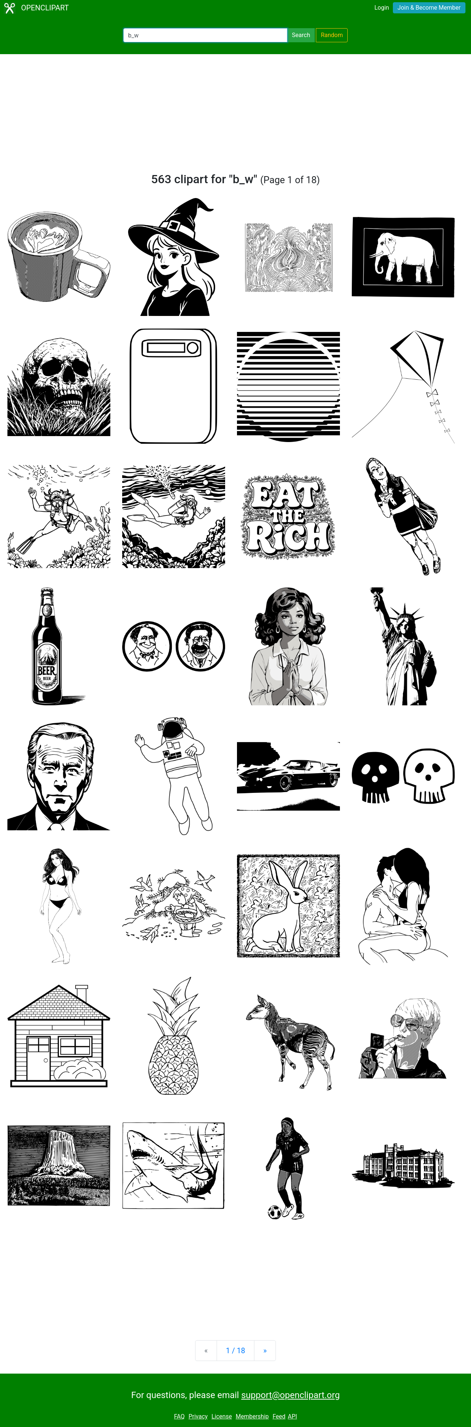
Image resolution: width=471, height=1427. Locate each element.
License (221, 1416)
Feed (279, 1416)
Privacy (198, 1416)
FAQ (179, 1416)
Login (381, 7)
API (292, 1416)
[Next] (265, 1350)
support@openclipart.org (290, 1395)
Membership (252, 1416)
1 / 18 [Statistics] (235, 1350)
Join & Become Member (429, 7)
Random (332, 35)
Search (301, 35)
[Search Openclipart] (205, 35)
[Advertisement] (235, 116)
